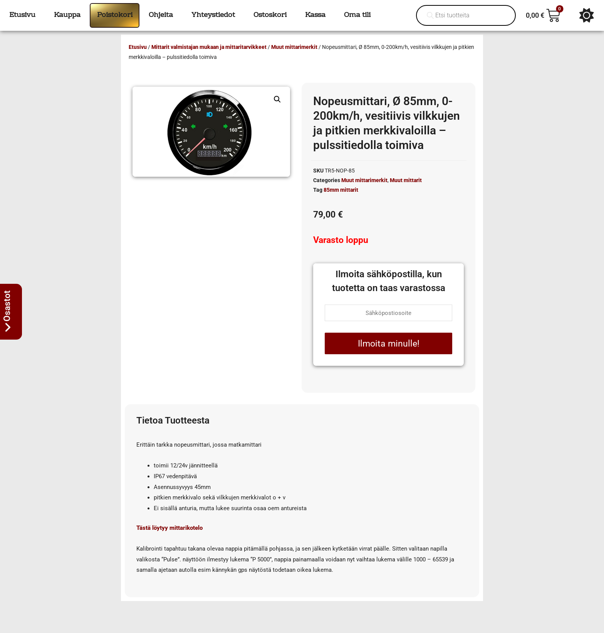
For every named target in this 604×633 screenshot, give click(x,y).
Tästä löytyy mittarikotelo (169, 527)
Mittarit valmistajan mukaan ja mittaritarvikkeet (209, 47)
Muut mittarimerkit (294, 47)
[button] (277, 99)
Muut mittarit (406, 180)
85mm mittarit (341, 190)
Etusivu (138, 47)
